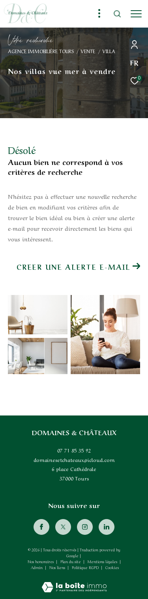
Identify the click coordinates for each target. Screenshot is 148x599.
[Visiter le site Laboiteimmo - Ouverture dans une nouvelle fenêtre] (74, 581)
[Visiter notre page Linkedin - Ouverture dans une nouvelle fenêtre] (106, 527)
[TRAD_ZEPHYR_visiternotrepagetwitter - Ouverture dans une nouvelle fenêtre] (63, 527)
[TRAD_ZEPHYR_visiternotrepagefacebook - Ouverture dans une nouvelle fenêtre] (41, 527)
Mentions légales (103, 561)
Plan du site (71, 561)
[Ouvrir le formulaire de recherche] (117, 13)
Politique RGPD (85, 567)
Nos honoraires (41, 561)
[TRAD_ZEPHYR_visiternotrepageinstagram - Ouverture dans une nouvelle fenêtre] (85, 527)
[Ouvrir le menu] (136, 14)
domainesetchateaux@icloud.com (74, 459)
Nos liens (57, 567)
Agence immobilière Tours (41, 50)
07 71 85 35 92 (74, 450)
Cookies (112, 567)
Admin (37, 567)
